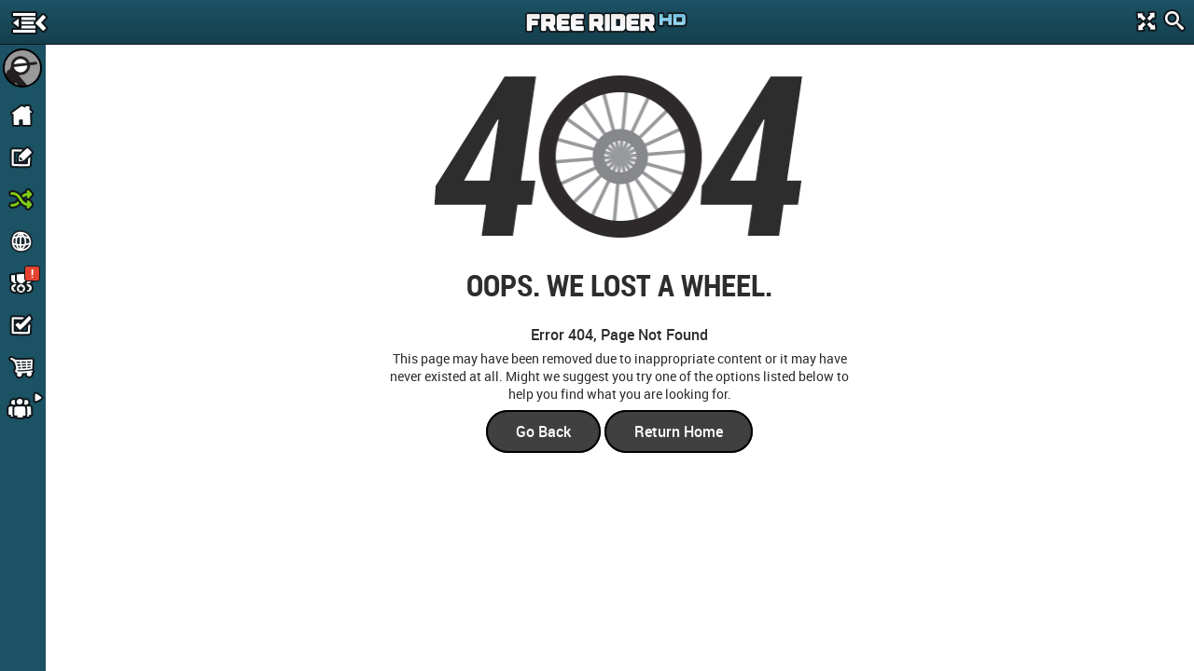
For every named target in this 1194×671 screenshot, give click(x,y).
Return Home (678, 431)
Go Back (543, 431)
